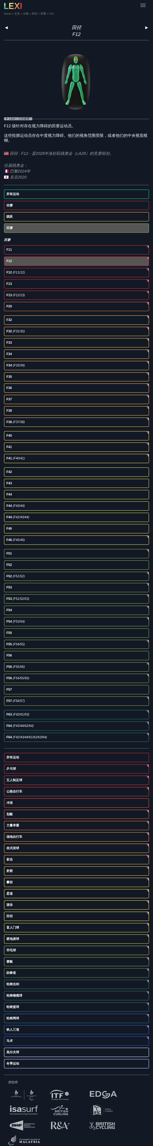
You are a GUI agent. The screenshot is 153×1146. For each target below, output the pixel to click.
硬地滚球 (12, 939)
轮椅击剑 (12, 984)
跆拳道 (11, 972)
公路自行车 (14, 791)
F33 (9, 342)
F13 (9, 283)
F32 (9, 320)
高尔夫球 (12, 1052)
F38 (9, 410)
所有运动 (12, 194)
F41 (9, 447)
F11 (9, 249)
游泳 (9, 904)
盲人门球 (12, 927)
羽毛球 (11, 950)
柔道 (9, 893)
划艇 (9, 814)
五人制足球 (14, 780)
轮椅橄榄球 (14, 995)
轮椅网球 (12, 1018)
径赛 (9, 205)
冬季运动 (12, 1063)
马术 (9, 1040)
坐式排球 (12, 848)
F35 (9, 376)
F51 (9, 553)
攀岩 (9, 882)
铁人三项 (12, 1029)
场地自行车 (14, 836)
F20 (9, 306)
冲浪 (9, 802)
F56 (9, 655)
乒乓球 (11, 768)
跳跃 (9, 216)
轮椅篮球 (12, 1007)
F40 (9, 435)
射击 (9, 859)
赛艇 (9, 961)
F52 (9, 565)
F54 (9, 610)
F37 (9, 399)
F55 (9, 633)
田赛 (9, 228)
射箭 (9, 871)
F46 (9, 528)
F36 (9, 388)
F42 (9, 472)
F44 (9, 494)
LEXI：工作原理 (19, 118)
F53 (9, 587)
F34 (9, 354)
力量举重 (12, 825)
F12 (9, 261)
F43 (9, 483)
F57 (9, 689)
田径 (76, 27)
